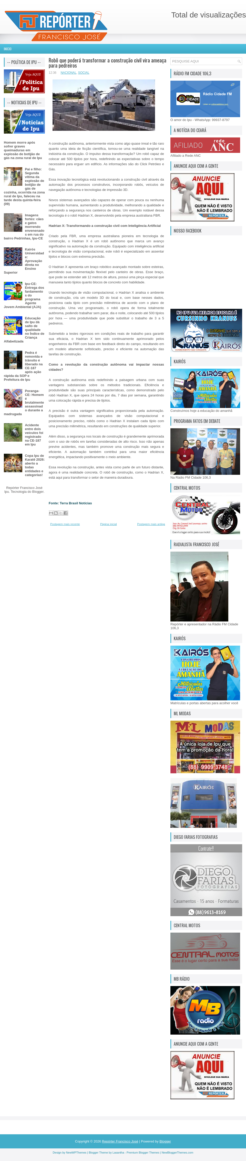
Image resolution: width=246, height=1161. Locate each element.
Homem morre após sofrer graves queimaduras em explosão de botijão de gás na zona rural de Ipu (23, 150)
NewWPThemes (76, 1152)
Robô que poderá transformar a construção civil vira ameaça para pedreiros (107, 63)
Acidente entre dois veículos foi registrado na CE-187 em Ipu (34, 434)
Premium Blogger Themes (143, 1152)
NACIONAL (68, 73)
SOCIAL (83, 73)
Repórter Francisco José (120, 1141)
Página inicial (108, 524)
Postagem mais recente (65, 524)
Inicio (8, 48)
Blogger (38, 492)
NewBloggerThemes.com (177, 1152)
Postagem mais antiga (151, 524)
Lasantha (118, 1152)
